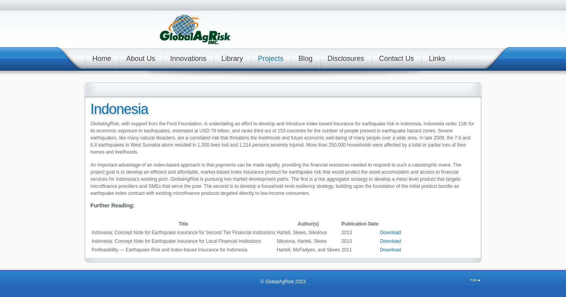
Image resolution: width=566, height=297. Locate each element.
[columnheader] (183, 224)
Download (390, 232)
